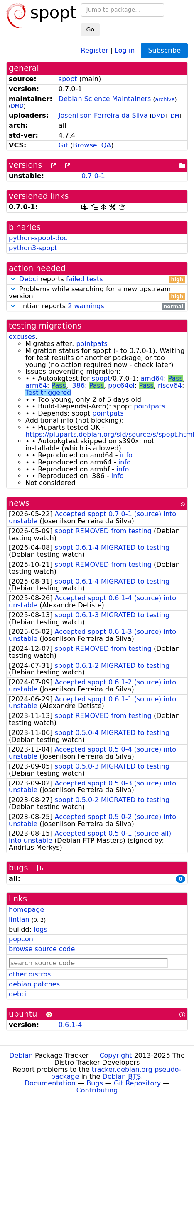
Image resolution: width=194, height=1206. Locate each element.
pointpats (91, 344)
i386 (77, 385)
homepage (26, 910)
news (19, 503)
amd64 (152, 378)
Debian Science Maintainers (105, 99)
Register (94, 50)
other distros (30, 974)
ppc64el (121, 385)
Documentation (50, 1083)
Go (90, 29)
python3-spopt (33, 248)
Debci (28, 279)
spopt (68, 79)
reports (97, 279)
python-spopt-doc (38, 238)
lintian (19, 919)
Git (63, 145)
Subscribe (164, 50)
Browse (85, 145)
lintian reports (97, 306)
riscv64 (170, 385)
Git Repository (137, 1083)
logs (40, 929)
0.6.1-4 (70, 1025)
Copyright (115, 1055)
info (126, 455)
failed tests (84, 279)
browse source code (42, 949)
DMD (17, 106)
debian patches (34, 984)
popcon (21, 939)
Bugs (94, 1083)
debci (18, 994)
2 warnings (86, 306)
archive (164, 99)
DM (175, 116)
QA (106, 145)
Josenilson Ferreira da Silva (103, 115)
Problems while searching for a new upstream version (97, 293)
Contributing (97, 1090)
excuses (22, 337)
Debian (21, 1055)
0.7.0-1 (93, 176)
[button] (13, 279)
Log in (125, 50)
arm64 (36, 385)
